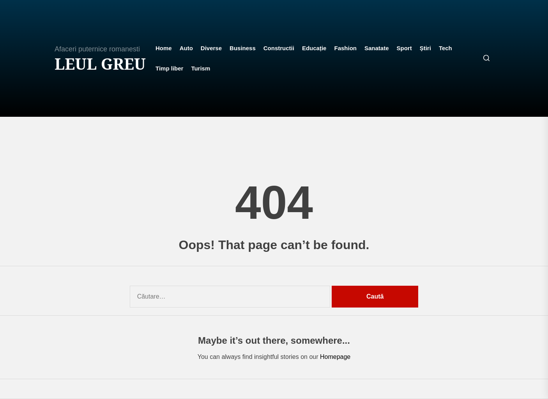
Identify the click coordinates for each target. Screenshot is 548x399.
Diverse (211, 48)
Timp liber (169, 68)
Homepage (335, 356)
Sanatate (376, 48)
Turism (200, 68)
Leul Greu (100, 63)
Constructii (278, 48)
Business (243, 48)
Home (164, 48)
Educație (314, 48)
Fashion (345, 48)
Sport (404, 48)
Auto (186, 48)
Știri (425, 48)
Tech (445, 48)
